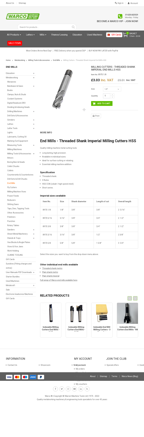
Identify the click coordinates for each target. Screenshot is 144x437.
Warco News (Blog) (48, 387)
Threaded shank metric (52, 268)
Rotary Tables (13, 225)
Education (10, 73)
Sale (8, 289)
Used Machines (12, 281)
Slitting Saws (13, 204)
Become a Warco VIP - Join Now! (117, 21)
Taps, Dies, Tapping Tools (18, 208)
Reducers (11, 200)
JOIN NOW (112, 375)
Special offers (13, 376)
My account (80, 365)
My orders (80, 368)
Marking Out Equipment (17, 141)
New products (13, 372)
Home (8, 60)
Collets (10, 170)
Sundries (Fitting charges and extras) (19, 265)
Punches (11, 221)
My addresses (81, 376)
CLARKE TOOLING (15, 255)
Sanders (11, 229)
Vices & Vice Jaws (15, 246)
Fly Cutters (12, 187)
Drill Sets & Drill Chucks (17, 179)
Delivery (11, 384)
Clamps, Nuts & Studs (16, 94)
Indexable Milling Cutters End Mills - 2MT (50, 330)
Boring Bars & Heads (16, 162)
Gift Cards (10, 259)
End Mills (11, 183)
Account (133, 3)
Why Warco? (12, 391)
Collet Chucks (13, 166)
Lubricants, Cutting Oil (16, 136)
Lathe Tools (12, 128)
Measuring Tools (14, 145)
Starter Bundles (13, 276)
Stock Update (46, 372)
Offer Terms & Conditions (51, 384)
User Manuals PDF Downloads (19, 272)
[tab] (48, 132)
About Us (10, 3)
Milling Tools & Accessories (19, 153)
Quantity (94, 95)
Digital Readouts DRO (16, 103)
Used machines (14, 380)
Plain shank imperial (50, 276)
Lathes (10, 124)
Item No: (94, 74)
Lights (10, 132)
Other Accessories (15, 212)
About (92, 406)
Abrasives (11, 81)
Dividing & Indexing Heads (18, 107)
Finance (43, 365)
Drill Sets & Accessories (17, 115)
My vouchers (81, 384)
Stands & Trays (14, 238)
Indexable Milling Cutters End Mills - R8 (127, 328)
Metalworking (12, 77)
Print (97, 115)
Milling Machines (14, 149)
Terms (114, 406)
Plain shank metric (50, 272)
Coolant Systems (14, 98)
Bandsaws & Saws (15, 86)
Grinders (11, 119)
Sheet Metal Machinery (17, 233)
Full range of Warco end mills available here (58, 280)
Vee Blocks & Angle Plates (18, 242)
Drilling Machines (14, 111)
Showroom (12, 368)
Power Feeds (13, 195)
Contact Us (12, 365)
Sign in (119, 3)
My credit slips (81, 372)
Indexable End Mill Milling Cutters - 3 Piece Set (101, 330)
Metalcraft (10, 285)
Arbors (10, 157)
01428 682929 (131, 14)
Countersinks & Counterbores (20, 174)
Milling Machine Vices (16, 191)
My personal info (82, 380)
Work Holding (13, 250)
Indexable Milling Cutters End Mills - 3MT (76, 330)
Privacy (43, 380)
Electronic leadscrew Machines (19, 294)
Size (93, 89)
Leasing (43, 368)
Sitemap (22, 3)
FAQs (9, 387)
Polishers (11, 217)
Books (10, 90)
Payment (44, 376)
